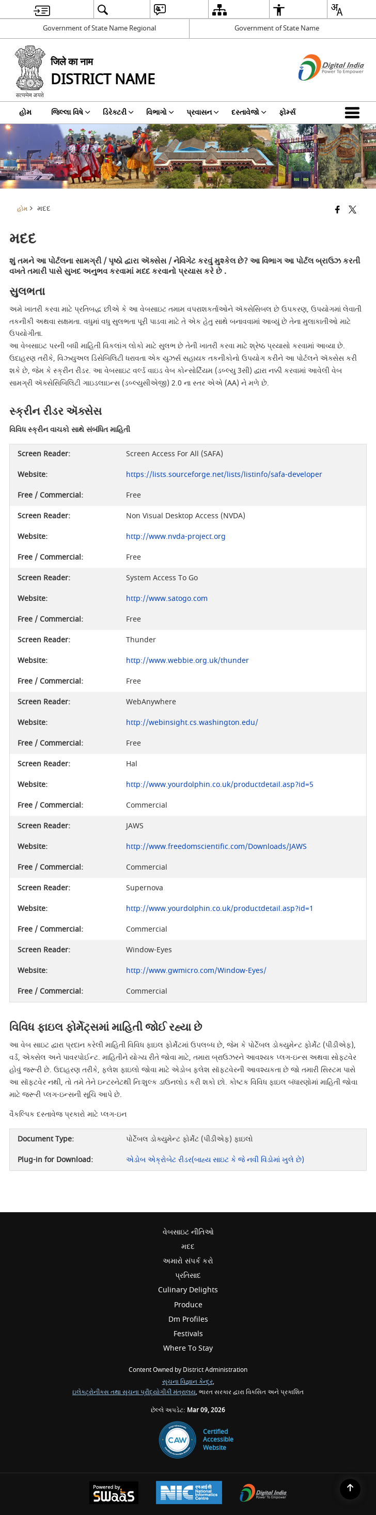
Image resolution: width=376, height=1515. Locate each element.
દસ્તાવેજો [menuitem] (249, 112)
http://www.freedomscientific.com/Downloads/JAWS (216, 846)
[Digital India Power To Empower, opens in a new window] (263, 1494)
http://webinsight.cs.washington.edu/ (192, 722)
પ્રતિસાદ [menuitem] (188, 1275)
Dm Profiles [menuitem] (188, 1319)
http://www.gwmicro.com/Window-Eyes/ (196, 970)
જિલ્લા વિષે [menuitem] (70, 112)
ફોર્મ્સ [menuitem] (287, 112)
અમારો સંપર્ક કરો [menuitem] (188, 1261)
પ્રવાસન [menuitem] (202, 112)
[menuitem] (42, 9)
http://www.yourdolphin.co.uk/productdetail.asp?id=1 (220, 908)
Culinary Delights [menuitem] (188, 1290)
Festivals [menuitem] (188, 1333)
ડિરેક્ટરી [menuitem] (118, 112)
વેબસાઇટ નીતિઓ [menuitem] (188, 1232)
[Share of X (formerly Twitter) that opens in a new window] (352, 210)
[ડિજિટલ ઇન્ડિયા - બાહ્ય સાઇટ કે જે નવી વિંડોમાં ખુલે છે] (318, 89)
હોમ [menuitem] (25, 112)
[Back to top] (350, 1489)
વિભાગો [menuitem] (160, 112)
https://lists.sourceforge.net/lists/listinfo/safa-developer (224, 474)
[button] (354, 112)
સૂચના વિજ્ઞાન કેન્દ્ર (187, 1382)
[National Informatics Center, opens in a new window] (189, 1493)
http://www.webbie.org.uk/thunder (187, 660)
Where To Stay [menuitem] (188, 1348)
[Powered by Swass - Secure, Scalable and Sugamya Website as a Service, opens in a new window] (114, 1494)
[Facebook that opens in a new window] (337, 210)
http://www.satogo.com (167, 598)
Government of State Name (276, 28)
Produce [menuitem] (188, 1305)
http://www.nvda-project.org (176, 536)
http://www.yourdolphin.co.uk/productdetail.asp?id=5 (220, 784)
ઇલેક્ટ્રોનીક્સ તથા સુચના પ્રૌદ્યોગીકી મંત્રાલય (134, 1392)
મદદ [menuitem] (188, 1246)
